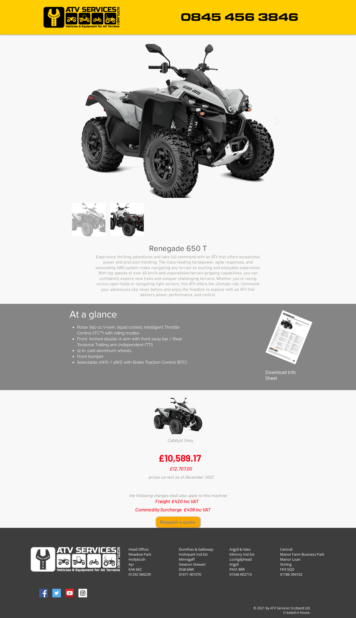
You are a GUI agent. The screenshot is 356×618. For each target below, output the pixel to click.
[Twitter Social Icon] (56, 593)
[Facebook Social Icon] (43, 593)
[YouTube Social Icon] (69, 593)
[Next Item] (276, 120)
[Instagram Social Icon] (82, 593)
